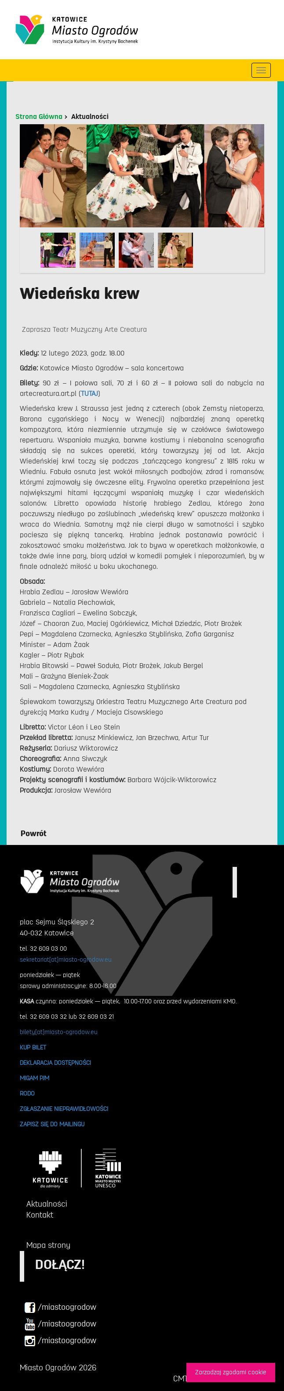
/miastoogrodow (60, 1307)
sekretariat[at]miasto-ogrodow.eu (66, 959)
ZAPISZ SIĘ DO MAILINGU (52, 1124)
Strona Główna (38, 116)
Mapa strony (48, 1245)
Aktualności (90, 116)
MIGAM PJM (34, 1078)
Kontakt (39, 1215)
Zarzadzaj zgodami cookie (230, 1372)
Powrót (34, 833)
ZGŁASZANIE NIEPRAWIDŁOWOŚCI (64, 1109)
